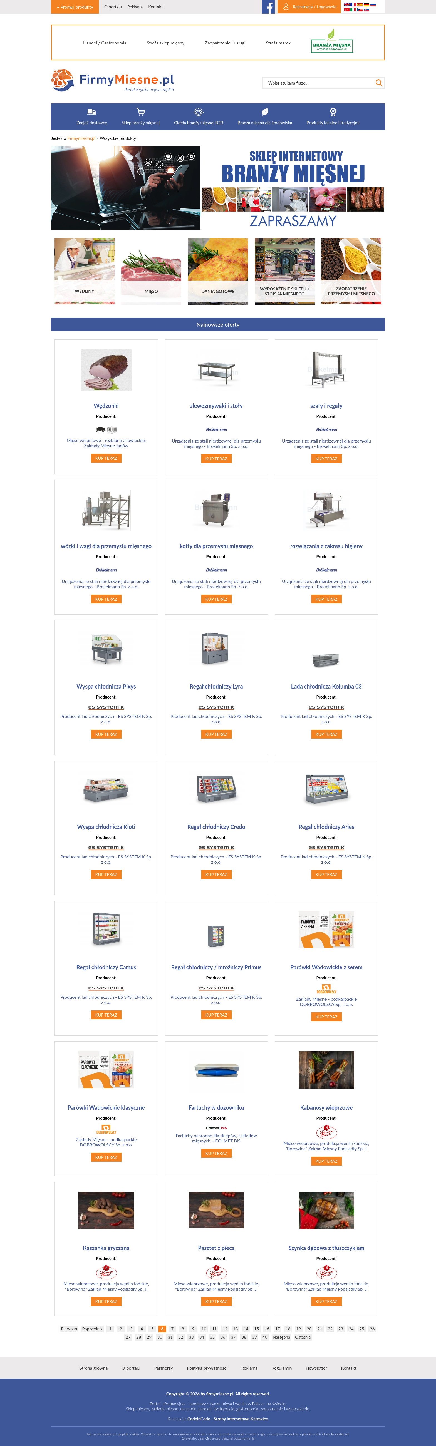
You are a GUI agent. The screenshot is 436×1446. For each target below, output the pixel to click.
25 (361, 1328)
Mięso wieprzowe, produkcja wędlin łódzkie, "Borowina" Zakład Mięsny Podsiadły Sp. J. (326, 1138)
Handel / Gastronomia (104, 42)
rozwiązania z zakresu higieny (326, 546)
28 (138, 1337)
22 (330, 1328)
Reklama (135, 6)
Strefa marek (278, 42)
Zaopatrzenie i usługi (225, 42)
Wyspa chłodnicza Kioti (106, 826)
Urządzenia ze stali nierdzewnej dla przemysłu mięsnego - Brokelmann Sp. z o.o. (216, 436)
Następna (281, 1337)
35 (212, 1337)
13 (235, 1328)
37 (233, 1337)
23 (340, 1328)
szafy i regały (326, 405)
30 (159, 1337)
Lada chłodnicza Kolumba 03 (326, 686)
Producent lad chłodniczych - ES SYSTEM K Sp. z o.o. (106, 714)
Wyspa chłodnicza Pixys (106, 686)
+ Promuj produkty (75, 6)
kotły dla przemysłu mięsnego (216, 546)
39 (254, 1337)
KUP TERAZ (106, 458)
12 (224, 1328)
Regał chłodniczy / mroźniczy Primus (216, 967)
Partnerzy (163, 1367)
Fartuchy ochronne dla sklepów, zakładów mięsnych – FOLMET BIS (216, 1134)
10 (204, 1328)
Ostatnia (303, 1337)
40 (264, 1337)
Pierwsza (69, 1328)
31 (170, 1337)
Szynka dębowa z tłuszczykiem (327, 1247)
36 (223, 1337)
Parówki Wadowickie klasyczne (106, 1107)
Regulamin (282, 1367)
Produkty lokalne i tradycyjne (333, 122)
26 (372, 1328)
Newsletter (316, 1367)
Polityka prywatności (207, 1367)
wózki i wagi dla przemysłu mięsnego (106, 546)
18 (288, 1328)
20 (309, 1328)
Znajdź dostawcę (91, 122)
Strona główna (94, 1367)
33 (191, 1337)
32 (180, 1337)
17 (277, 1328)
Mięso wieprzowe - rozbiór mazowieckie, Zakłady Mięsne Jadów (106, 435)
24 (351, 1328)
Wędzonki (106, 405)
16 (267, 1328)
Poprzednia (92, 1328)
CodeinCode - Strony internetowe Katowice (227, 1418)
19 (298, 1328)
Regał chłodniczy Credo (216, 826)
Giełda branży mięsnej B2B (198, 122)
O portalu (113, 6)
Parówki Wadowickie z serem (326, 967)
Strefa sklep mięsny (165, 42)
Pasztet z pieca (216, 1247)
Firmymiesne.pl (81, 138)
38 (243, 1337)
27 (128, 1337)
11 (214, 1328)
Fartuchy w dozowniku (216, 1107)
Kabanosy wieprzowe (326, 1107)
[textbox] (317, 83)
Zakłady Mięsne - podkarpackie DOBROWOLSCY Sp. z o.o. (326, 995)
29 (149, 1337)
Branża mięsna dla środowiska (265, 122)
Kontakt (155, 6)
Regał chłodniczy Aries (326, 826)
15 (256, 1328)
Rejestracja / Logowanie (314, 6)
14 (246, 1328)
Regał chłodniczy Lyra (216, 686)
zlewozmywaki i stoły (216, 405)
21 (319, 1328)
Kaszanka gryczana (106, 1247)
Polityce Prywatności (333, 1434)
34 (201, 1337)
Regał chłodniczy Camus (106, 967)
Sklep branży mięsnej (141, 122)
